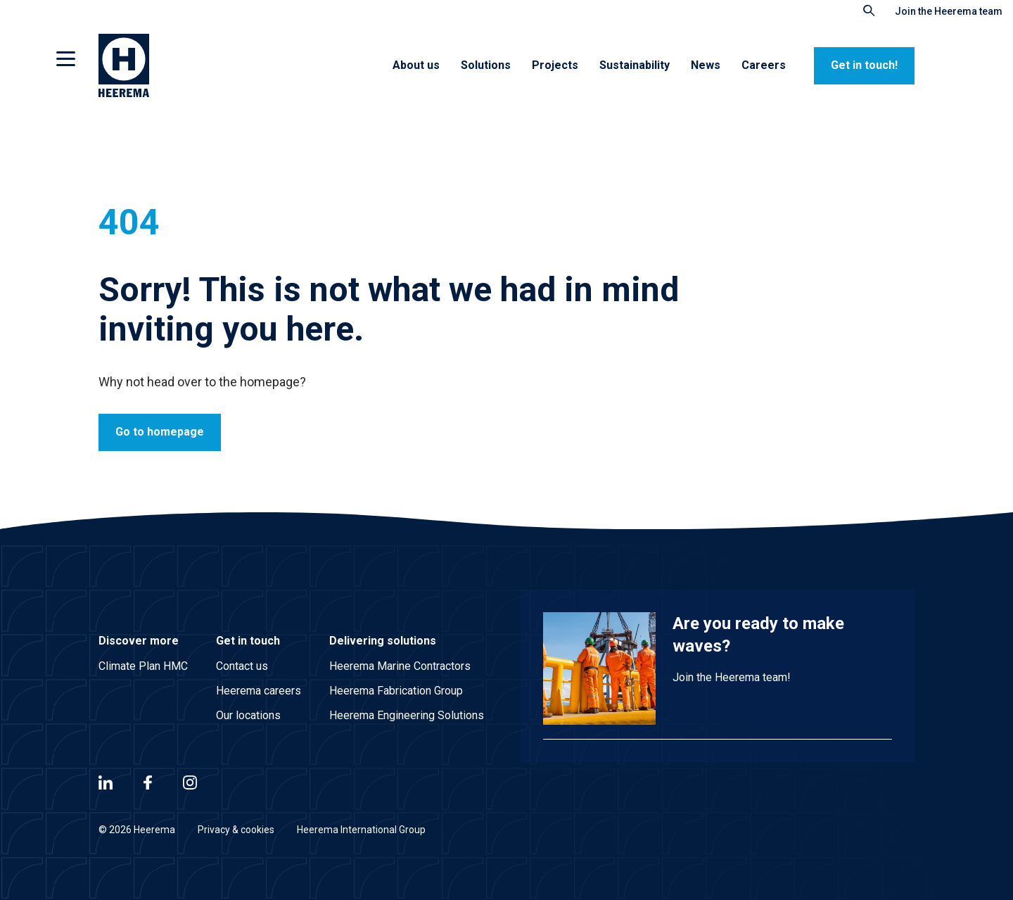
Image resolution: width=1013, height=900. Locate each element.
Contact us (242, 666)
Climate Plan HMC (143, 666)
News (705, 65)
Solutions (486, 65)
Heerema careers (258, 690)
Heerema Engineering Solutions (406, 715)
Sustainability (634, 65)
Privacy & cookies (236, 829)
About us (416, 65)
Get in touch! (864, 65)
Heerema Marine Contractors (400, 666)
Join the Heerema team (948, 11)
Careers (763, 65)
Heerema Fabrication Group (396, 690)
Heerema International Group (361, 829)
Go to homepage (159, 431)
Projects (555, 65)
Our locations (248, 715)
